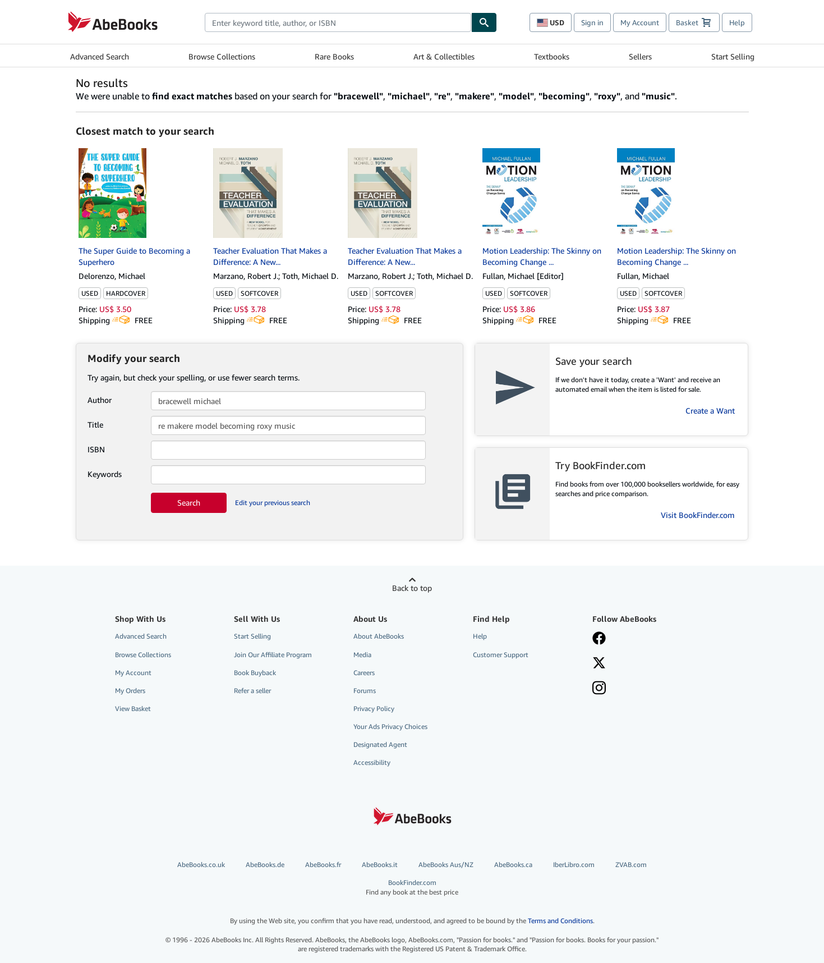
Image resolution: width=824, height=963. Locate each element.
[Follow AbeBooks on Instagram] (599, 689)
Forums (364, 690)
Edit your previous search (272, 502)
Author (100, 400)
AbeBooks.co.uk (201, 864)
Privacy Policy (373, 708)
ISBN (96, 449)
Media (362, 654)
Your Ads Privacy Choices (390, 726)
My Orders (130, 690)
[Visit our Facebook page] (599, 639)
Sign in (592, 22)
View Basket (133, 708)
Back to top (412, 588)
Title (95, 424)
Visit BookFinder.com (698, 515)
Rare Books (334, 56)
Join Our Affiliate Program (273, 654)
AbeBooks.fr (323, 864)
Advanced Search (99, 56)
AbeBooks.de (265, 864)
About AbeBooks (378, 636)
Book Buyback (255, 672)
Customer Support (500, 654)
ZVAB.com (631, 864)
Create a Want (710, 410)
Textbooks (551, 56)
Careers (364, 672)
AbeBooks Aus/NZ (445, 864)
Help (737, 22)
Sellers (640, 56)
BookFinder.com (412, 887)
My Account (639, 22)
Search (188, 502)
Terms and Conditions (560, 920)
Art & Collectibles (444, 56)
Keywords (105, 474)
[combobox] (338, 22)
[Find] (484, 22)
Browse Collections (221, 56)
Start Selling (732, 56)
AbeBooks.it (380, 864)
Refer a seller (252, 690)
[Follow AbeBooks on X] (599, 664)
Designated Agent (380, 744)
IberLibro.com (574, 864)
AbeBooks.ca (513, 864)
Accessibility (371, 762)
